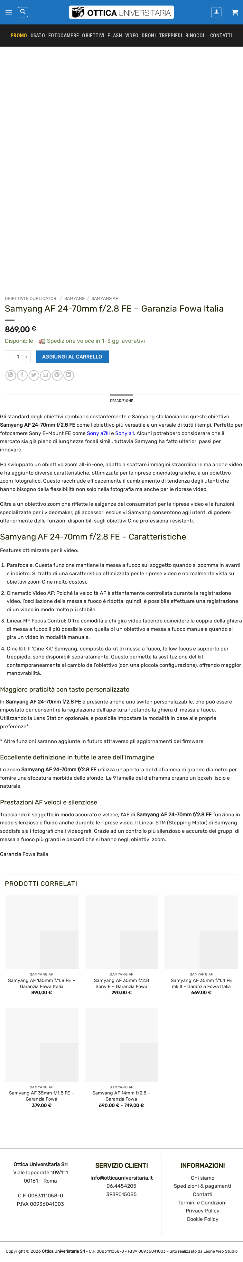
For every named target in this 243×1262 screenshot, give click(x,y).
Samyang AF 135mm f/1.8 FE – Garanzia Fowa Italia (41, 983)
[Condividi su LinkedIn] (68, 375)
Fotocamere (63, 35)
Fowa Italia (35, 854)
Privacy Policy (203, 1211)
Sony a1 (124, 433)
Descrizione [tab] (121, 400)
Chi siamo (202, 1178)
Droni (149, 35)
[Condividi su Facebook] (22, 375)
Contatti (202, 1194)
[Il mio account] (216, 12)
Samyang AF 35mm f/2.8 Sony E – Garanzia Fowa (121, 983)
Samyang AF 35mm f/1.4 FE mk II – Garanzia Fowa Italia (201, 983)
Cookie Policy (203, 1219)
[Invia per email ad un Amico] (45, 375)
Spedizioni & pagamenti (202, 1186)
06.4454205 (121, 1186)
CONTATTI (221, 35)
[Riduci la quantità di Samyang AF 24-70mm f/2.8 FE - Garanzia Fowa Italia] (9, 356)
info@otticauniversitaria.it (121, 1178)
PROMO (19, 35)
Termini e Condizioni (202, 1203)
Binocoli (196, 35)
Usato (38, 35)
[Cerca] (23, 12)
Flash (114, 35)
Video (132, 35)
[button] (9, 12)
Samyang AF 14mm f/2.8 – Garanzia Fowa (121, 1096)
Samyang (74, 298)
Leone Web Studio (220, 1251)
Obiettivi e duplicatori (31, 298)
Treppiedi (170, 35)
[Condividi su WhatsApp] (10, 375)
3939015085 (121, 1194)
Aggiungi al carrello (72, 357)
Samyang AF (104, 298)
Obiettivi (93, 35)
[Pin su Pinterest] (57, 375)
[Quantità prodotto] (18, 356)
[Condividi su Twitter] (34, 375)
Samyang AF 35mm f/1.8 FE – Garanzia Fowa (41, 1096)
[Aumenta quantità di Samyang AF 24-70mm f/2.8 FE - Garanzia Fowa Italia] (27, 356)
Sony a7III (98, 433)
